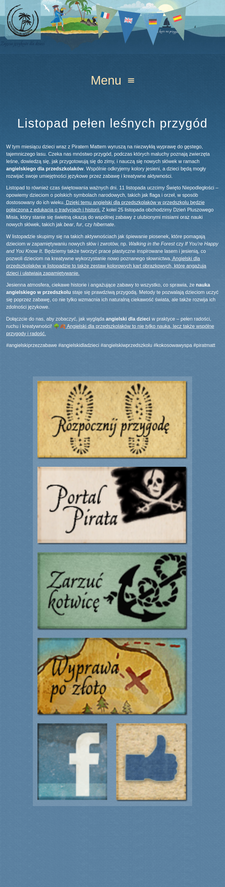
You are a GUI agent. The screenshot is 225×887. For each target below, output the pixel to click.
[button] (112, 80)
